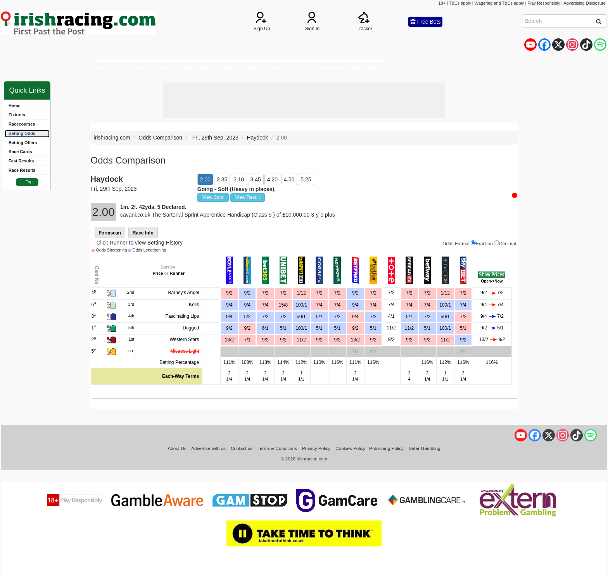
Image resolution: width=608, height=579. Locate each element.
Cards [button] (139, 68)
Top (29, 181)
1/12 (301, 293)
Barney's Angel (183, 292)
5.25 (306, 179)
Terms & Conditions (277, 448)
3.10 (238, 179)
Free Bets (425, 22)
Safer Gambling (424, 448)
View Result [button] (247, 197)
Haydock (257, 137)
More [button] (376, 68)
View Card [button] (213, 197)
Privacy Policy (316, 448)
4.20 (272, 179)
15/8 (283, 305)
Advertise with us (208, 448)
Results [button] (165, 68)
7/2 (283, 293)
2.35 (222, 179)
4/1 (391, 316)
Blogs (356, 68)
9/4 (247, 305)
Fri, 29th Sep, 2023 (214, 137)
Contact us (241, 448)
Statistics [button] (255, 68)
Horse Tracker (329, 68)
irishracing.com (112, 137)
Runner (177, 273)
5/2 (247, 316)
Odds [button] (229, 68)
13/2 (355, 340)
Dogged (191, 328)
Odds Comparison (160, 137)
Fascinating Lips (182, 316)
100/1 (301, 305)
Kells (194, 304)
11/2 (391, 328)
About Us (177, 448)
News (119, 68)
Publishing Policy (386, 448)
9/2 (247, 293)
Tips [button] (300, 68)
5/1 (319, 316)
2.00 (205, 179)
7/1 (247, 340)
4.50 (289, 179)
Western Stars (184, 339)
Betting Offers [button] (198, 68)
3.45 (255, 179)
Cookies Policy (350, 448)
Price (157, 273)
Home (101, 68)
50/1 (301, 316)
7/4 (319, 305)
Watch (280, 68)
